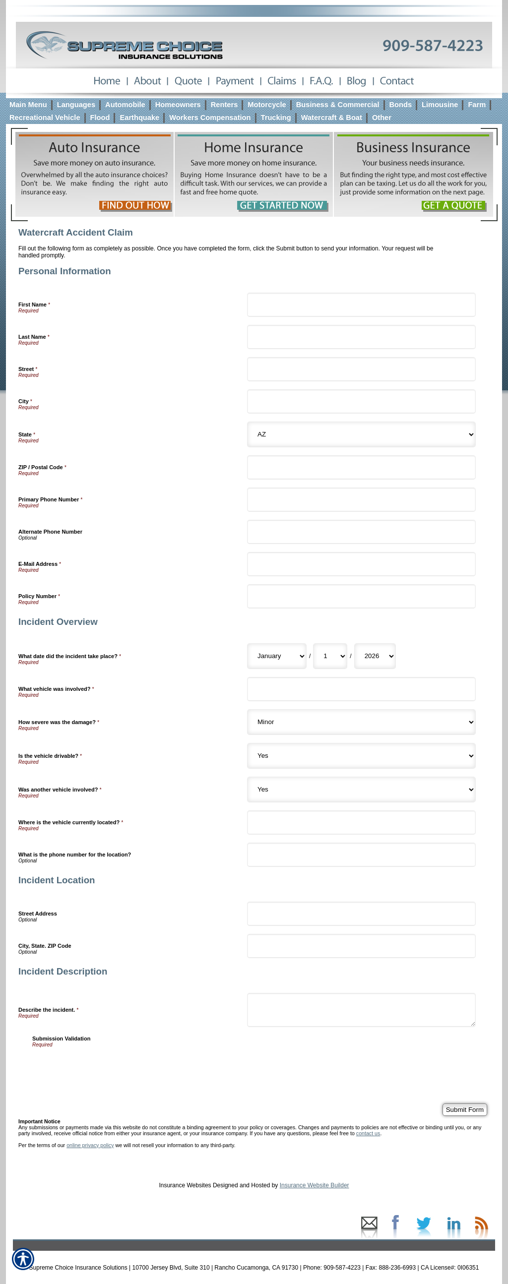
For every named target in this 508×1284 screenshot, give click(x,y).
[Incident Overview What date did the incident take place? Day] (330, 656)
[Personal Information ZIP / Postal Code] (361, 467)
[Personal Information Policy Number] (361, 596)
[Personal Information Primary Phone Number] (361, 500)
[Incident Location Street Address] (361, 914)
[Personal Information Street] (361, 369)
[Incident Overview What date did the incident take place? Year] (375, 656)
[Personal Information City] (361, 401)
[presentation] (107, 1066)
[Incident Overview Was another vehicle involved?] (361, 789)
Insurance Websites (185, 1185)
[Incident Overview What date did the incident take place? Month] (277, 656)
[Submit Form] (465, 1109)
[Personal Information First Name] (361, 305)
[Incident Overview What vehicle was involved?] (361, 689)
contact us (368, 1133)
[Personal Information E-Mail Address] (361, 564)
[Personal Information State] (361, 434)
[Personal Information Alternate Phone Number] (361, 532)
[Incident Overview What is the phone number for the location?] (361, 855)
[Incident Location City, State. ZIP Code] (361, 946)
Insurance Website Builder (314, 1185)
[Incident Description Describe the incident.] (361, 1010)
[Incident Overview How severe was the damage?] (361, 722)
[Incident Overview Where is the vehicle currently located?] (361, 822)
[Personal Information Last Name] (361, 337)
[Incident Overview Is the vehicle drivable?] (361, 756)
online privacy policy (90, 1145)
